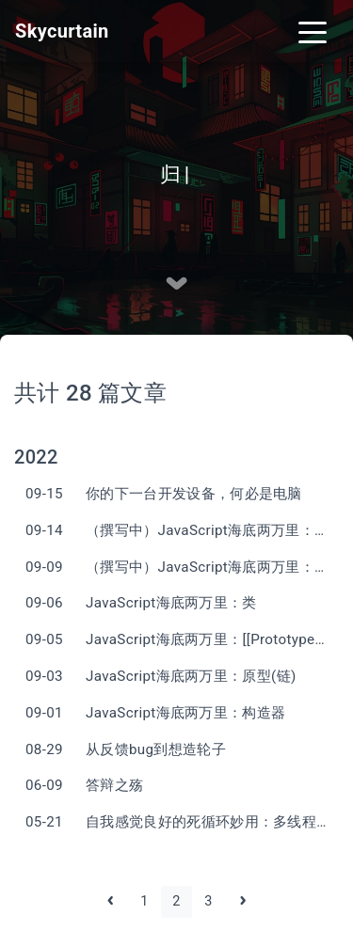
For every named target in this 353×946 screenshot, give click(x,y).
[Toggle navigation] (312, 31)
